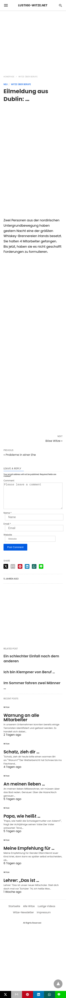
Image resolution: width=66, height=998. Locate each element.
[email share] (13, 572)
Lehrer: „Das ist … (21, 886)
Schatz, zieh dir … (21, 757)
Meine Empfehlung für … (29, 854)
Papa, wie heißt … (22, 822)
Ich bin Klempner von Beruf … (29, 677)
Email (7, 529)
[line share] (41, 572)
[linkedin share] (27, 572)
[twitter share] (6, 572)
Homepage (9, 76)
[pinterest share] (20, 572)
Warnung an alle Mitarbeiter (21, 723)
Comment (9, 481)
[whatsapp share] (34, 572)
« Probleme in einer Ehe (20, 455)
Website (8, 540)
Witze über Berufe (28, 76)
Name (7, 519)
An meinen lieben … (24, 790)
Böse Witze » (53, 441)
